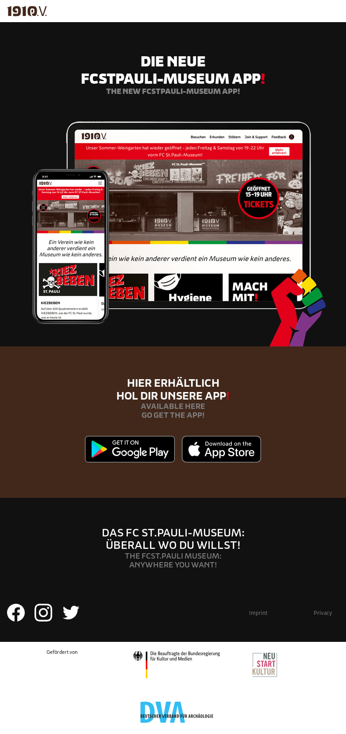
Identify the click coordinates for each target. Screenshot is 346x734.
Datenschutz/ (303, 613)
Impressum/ (241, 613)
